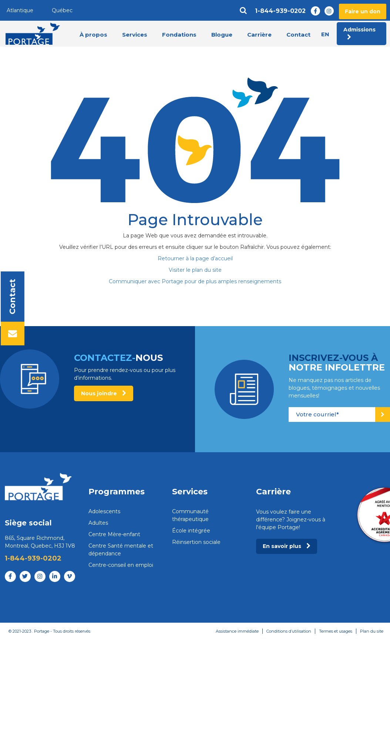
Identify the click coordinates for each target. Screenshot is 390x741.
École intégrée (191, 530)
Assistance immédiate (237, 631)
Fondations (179, 34)
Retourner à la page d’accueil (195, 258)
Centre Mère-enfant (114, 534)
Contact (298, 34)
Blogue (221, 34)
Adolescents (104, 511)
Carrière (259, 34)
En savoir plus (286, 546)
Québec (62, 10)
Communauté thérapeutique (190, 515)
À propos (93, 34)
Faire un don (362, 11)
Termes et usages (335, 631)
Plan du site (371, 631)
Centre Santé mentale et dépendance (120, 549)
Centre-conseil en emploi (120, 565)
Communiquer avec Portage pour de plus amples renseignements (195, 281)
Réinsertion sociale (196, 542)
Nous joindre (103, 393)
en (325, 34)
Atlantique (20, 10)
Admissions (359, 33)
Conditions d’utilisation (288, 631)
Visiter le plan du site (195, 270)
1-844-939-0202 (280, 11)
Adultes (98, 523)
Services (134, 34)
